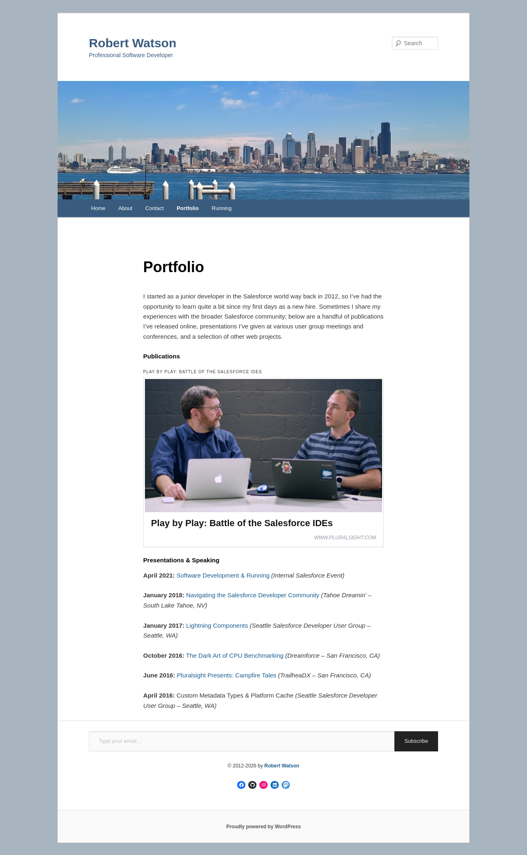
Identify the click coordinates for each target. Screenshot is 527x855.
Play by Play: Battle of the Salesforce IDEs (242, 523)
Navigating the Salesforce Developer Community (252, 595)
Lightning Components (217, 625)
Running (221, 208)
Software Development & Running (223, 575)
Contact (154, 208)
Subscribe (416, 741)
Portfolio (187, 208)
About (125, 208)
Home (98, 208)
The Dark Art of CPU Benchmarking (235, 655)
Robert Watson (132, 43)
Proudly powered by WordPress (263, 827)
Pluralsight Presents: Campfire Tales (227, 675)
